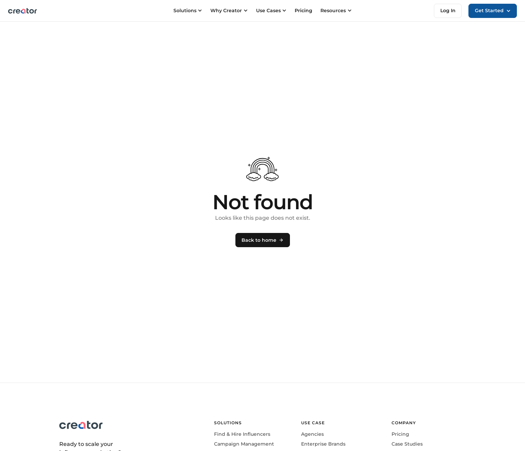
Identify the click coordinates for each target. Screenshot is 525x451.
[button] (492, 11)
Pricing (303, 10)
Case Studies (407, 444)
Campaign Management (244, 444)
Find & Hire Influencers (242, 434)
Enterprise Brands (323, 444)
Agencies (312, 434)
